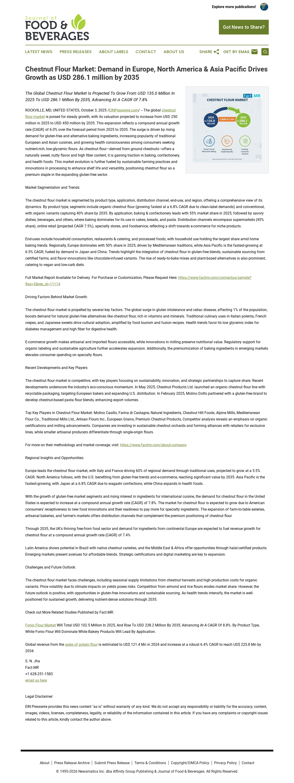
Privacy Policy (225, 763)
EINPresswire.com (123, 110)
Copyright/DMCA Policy (190, 763)
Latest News (38, 51)
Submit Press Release (112, 763)
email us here (36, 680)
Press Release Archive (72, 763)
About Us (174, 51)
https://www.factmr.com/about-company (153, 445)
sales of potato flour (81, 644)
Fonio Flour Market (40, 625)
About (44, 763)
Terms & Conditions (150, 763)
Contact (146, 51)
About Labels (113, 51)
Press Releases (76, 51)
